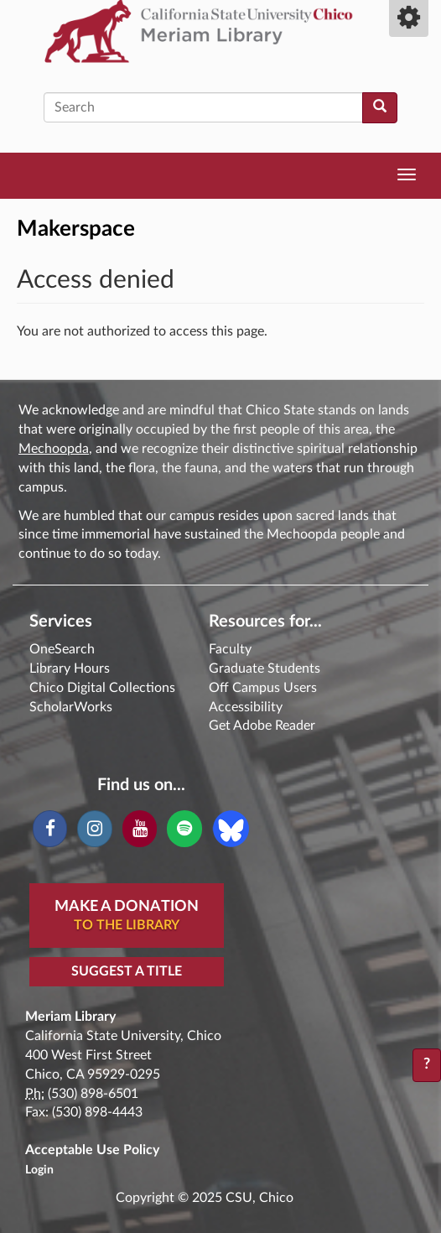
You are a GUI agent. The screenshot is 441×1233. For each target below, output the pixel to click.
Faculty (230, 649)
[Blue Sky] (231, 828)
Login (39, 1170)
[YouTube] (139, 828)
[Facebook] (50, 828)
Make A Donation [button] (126, 916)
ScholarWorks (70, 707)
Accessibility (246, 707)
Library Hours (69, 668)
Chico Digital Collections (102, 688)
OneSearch (62, 649)
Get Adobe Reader (262, 725)
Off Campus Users (263, 688)
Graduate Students (264, 668)
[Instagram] (94, 828)
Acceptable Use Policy (92, 1150)
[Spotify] (184, 828)
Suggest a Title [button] (126, 971)
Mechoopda (53, 448)
